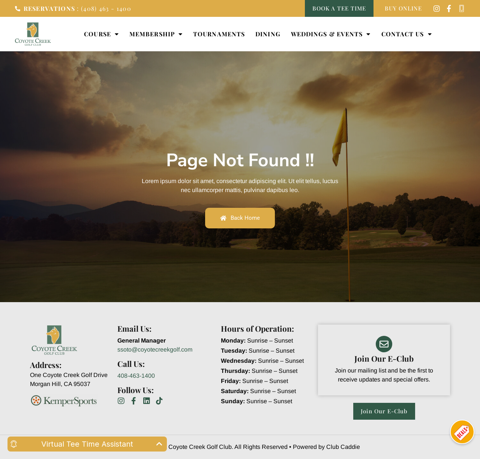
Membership (156, 34)
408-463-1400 (136, 376)
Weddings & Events (331, 34)
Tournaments (219, 34)
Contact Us (406, 34)
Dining (267, 34)
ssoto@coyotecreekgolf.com (154, 349)
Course (101, 34)
